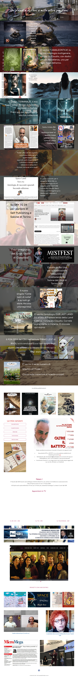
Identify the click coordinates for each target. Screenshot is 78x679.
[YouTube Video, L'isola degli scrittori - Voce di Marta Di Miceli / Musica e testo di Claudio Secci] (57, 33)
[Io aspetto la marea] (15, 428)
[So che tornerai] (15, 435)
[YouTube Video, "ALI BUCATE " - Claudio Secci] (57, 85)
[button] (76, 1)
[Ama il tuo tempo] (15, 439)
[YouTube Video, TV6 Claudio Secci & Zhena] (39, 507)
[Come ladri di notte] (15, 424)
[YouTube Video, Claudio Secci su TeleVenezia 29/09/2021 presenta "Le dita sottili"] (63, 507)
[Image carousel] (39, 563)
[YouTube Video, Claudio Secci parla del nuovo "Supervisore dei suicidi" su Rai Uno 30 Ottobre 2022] (15, 507)
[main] (39, 9)
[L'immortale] (15, 431)
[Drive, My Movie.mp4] (21, 274)
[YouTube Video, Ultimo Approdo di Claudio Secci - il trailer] (57, 162)
